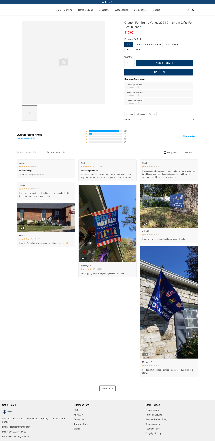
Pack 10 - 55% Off (133, 50)
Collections (141, 10)
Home (58, 10)
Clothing (69, 10)
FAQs (76, 384)
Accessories (123, 10)
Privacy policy (152, 384)
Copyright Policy (153, 407)
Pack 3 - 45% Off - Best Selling (148, 44)
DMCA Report (107, 429)
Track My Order (81, 398)
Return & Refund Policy (156, 393)
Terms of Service (153, 388)
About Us (78, 388)
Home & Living (87, 10)
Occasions (105, 10)
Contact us (79, 393)
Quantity (128, 56)
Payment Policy (153, 402)
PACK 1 (137, 39)
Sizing (77, 402)
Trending (155, 10)
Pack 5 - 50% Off (171, 44)
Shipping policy (152, 398)
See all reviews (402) (26, 138)
